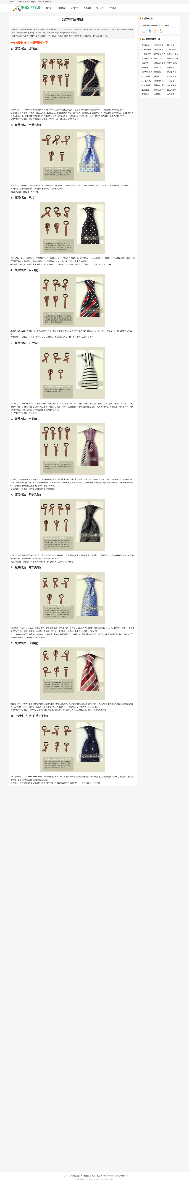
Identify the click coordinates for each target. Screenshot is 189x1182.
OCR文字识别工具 (149, 85)
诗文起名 (145, 45)
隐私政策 (99, 797)
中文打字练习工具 (174, 63)
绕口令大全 (171, 72)
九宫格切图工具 (160, 45)
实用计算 (74, 8)
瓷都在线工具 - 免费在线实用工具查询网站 (88, 793)
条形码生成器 (159, 63)
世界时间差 (146, 54)
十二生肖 (145, 63)
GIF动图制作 (172, 49)
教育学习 (49, 8)
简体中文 (41, 2)
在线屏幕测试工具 (161, 49)
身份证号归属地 (173, 94)
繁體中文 (48, 2)
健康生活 (87, 8)
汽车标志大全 (147, 58)
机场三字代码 (159, 90)
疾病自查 (145, 67)
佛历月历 (158, 76)
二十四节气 (146, 81)
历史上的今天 (172, 54)
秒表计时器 (158, 58)
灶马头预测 (146, 49)
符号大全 (170, 45)
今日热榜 (170, 81)
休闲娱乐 (112, 8)
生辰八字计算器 (173, 90)
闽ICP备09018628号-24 (85, 797)
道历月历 (145, 90)
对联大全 (158, 72)
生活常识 (145, 94)
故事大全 (158, 67)
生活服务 (62, 8)
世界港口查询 (159, 85)
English (33, 2)
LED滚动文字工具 (148, 76)
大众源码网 (123, 793)
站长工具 (100, 8)
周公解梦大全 (172, 76)
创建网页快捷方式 (161, 81)
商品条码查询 (172, 58)
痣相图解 (170, 67)
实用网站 (158, 94)
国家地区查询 (147, 72)
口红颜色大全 (172, 85)
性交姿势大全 (159, 54)
